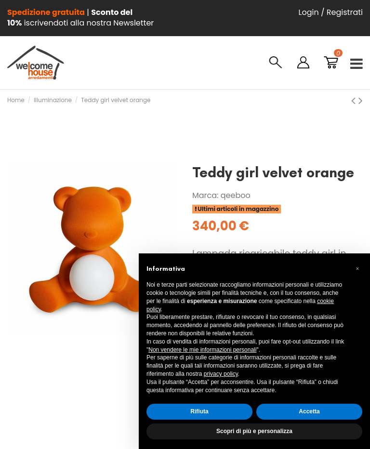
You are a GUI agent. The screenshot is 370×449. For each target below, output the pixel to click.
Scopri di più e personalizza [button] (254, 431)
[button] (357, 269)
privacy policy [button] (221, 373)
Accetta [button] (309, 411)
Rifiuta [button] (199, 411)
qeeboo (236, 195)
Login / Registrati (331, 12)
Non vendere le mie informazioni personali (202, 349)
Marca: (205, 195)
